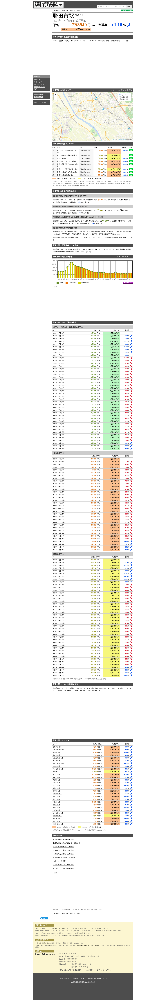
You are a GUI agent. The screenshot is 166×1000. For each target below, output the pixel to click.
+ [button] (55, 94)
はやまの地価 (57, 816)
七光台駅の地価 (58, 758)
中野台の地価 (57, 794)
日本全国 (56, 10)
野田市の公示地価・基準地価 (63, 847)
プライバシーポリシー (105, 970)
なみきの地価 (57, 818)
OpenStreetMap (122, 139)
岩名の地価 (56, 785)
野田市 (69, 10)
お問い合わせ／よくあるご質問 (70, 970)
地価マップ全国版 (40, 102)
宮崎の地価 (56, 791)
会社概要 (89, 970)
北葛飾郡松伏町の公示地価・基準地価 (66, 843)
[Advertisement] (41, 41)
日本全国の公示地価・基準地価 (64, 857)
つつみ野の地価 (58, 813)
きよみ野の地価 (58, 769)
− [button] (55, 98)
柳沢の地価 (56, 799)
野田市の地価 (38, 97)
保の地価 (56, 772)
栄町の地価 (56, 777)
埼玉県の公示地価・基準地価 (63, 850)
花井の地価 (56, 805)
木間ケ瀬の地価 (58, 824)
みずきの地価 (57, 810)
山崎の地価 (56, 783)
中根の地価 (56, 802)
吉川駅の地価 (57, 747)
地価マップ (38, 82)
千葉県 (63, 10)
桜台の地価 (56, 821)
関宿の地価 (56, 780)
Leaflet (114, 139)
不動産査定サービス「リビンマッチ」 (88, 945)
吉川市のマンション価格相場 (63, 865)
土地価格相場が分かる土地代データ (83, 982)
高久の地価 (56, 774)
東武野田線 (86, 249)
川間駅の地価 (57, 766)
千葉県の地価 (38, 94)
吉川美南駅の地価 (58, 750)
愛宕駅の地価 (57, 755)
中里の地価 (56, 796)
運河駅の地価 (57, 761)
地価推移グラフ (39, 87)
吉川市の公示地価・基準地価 (63, 839)
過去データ (38, 89)
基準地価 (61, 928)
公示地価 (54, 928)
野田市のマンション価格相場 (63, 868)
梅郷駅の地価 (57, 752)
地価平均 (37, 80)
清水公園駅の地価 (58, 763)
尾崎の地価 (56, 807)
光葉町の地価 (57, 788)
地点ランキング (39, 84)
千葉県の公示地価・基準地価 (63, 854)
